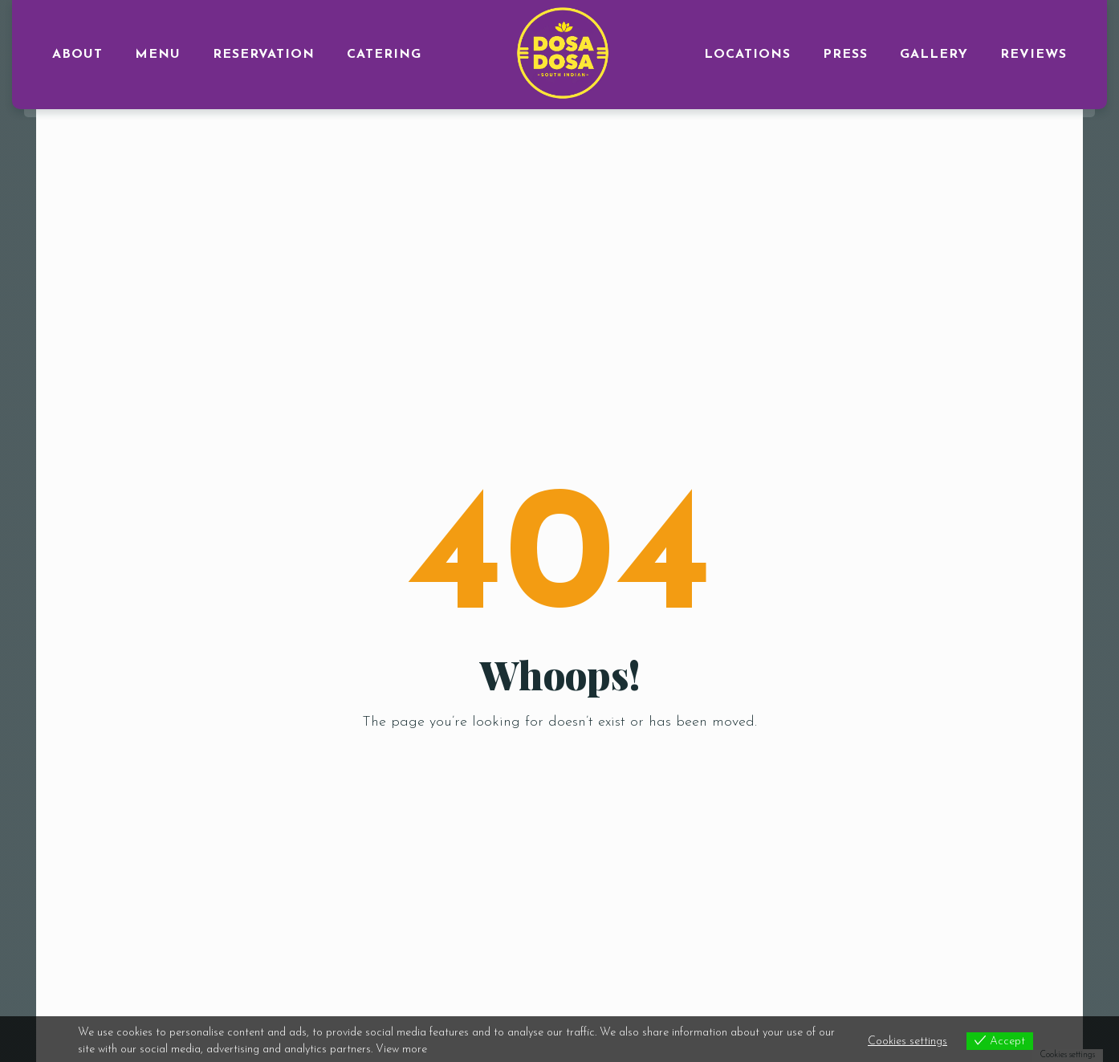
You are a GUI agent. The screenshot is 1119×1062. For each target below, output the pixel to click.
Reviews (1033, 54)
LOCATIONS (747, 54)
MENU (158, 54)
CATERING (384, 54)
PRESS (845, 54)
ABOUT (77, 54)
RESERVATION (264, 54)
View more (401, 1050)
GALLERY (934, 54)
